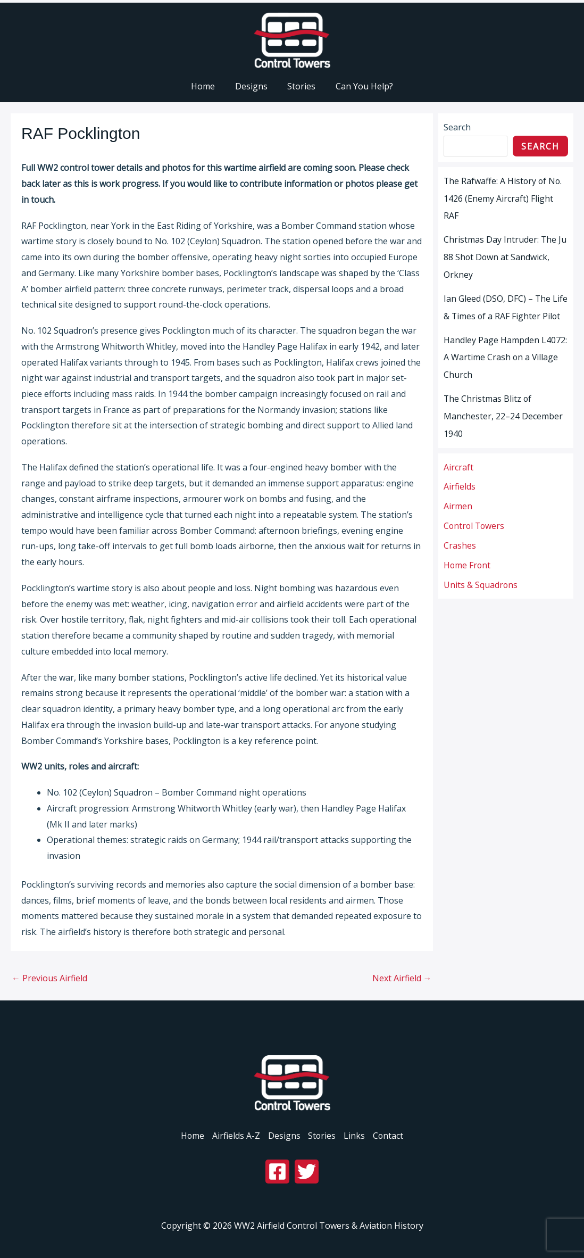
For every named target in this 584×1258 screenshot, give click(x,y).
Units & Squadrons (481, 576)
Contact (390, 1135)
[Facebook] (277, 1171)
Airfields (459, 480)
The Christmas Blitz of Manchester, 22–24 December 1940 (503, 411)
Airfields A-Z (235, 1135)
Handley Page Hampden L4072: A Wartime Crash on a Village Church (505, 353)
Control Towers (475, 518)
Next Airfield (402, 978)
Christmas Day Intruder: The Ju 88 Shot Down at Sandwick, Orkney (505, 255)
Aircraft (458, 461)
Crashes (460, 537)
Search (457, 127)
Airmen (458, 499)
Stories (322, 1135)
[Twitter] (307, 1171)
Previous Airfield (49, 978)
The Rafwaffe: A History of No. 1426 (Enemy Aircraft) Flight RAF (504, 198)
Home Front (467, 556)
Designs (284, 1135)
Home (191, 1135)
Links (355, 1135)
